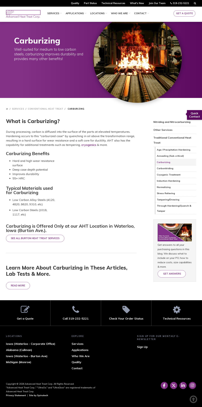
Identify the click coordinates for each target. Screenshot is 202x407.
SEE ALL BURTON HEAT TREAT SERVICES (35, 238)
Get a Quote (184, 13)
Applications (76, 13)
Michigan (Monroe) (18, 362)
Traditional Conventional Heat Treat (172, 140)
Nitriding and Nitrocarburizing (171, 122)
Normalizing (164, 187)
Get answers (171, 273)
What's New (137, 3)
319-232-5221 (179, 4)
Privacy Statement (16, 395)
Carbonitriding (165, 168)
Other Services (163, 129)
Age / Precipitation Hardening (173, 149)
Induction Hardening (168, 180)
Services (54, 13)
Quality (75, 3)
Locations (98, 13)
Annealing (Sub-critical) (170, 155)
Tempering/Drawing (168, 199)
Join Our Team (157, 3)
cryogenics (88, 145)
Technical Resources (113, 3)
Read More (18, 285)
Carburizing (163, 162)
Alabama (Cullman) (19, 350)
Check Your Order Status (126, 312)
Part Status (90, 3)
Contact (141, 13)
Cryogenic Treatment (168, 174)
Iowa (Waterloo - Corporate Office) (30, 344)
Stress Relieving (166, 193)
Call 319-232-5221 (76, 312)
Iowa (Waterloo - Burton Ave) (26, 356)
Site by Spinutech (38, 395)
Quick (194, 114)
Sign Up (142, 347)
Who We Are (120, 13)
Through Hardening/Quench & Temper (174, 208)
